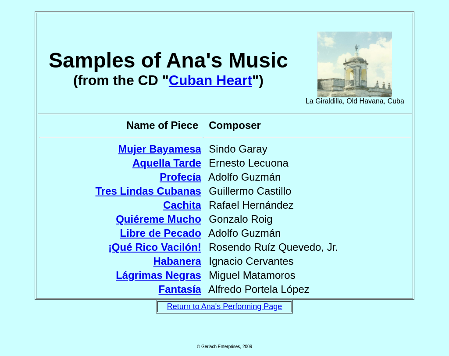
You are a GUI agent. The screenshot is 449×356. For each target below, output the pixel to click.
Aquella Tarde (166, 163)
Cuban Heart (210, 80)
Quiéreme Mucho (158, 219)
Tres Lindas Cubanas (148, 191)
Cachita (182, 205)
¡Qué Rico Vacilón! (154, 247)
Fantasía (180, 289)
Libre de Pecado (160, 233)
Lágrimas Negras (158, 275)
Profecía (180, 177)
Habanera (177, 261)
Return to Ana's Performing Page (224, 306)
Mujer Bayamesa (159, 149)
